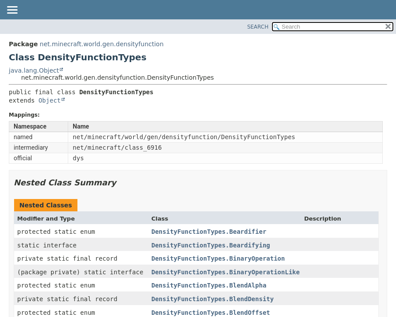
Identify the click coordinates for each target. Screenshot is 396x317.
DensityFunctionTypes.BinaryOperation (218, 258)
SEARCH (258, 27)
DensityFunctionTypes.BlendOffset (210, 312)
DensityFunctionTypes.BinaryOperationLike (225, 272)
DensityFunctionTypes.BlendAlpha (208, 285)
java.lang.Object (34, 70)
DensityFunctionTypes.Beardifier (208, 231)
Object (49, 100)
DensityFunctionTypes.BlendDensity (212, 298)
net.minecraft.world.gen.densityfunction (101, 44)
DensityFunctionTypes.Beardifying (210, 245)
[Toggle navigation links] (11, 10)
